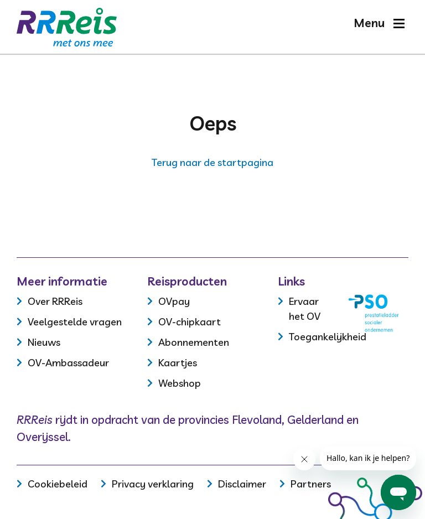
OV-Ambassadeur (68, 362)
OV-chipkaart (189, 321)
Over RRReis (55, 301)
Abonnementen (193, 342)
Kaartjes (177, 362)
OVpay (174, 301)
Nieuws (44, 342)
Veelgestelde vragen (75, 321)
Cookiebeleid (57, 484)
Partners (311, 484)
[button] (379, 23)
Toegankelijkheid (327, 336)
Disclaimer (242, 484)
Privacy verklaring (153, 484)
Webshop (179, 383)
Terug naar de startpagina (212, 162)
